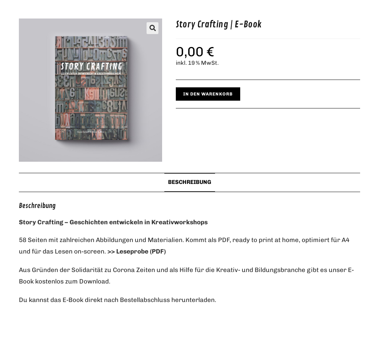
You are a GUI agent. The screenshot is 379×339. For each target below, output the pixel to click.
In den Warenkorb (208, 94)
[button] (152, 28)
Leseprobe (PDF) (141, 251)
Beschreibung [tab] (189, 182)
